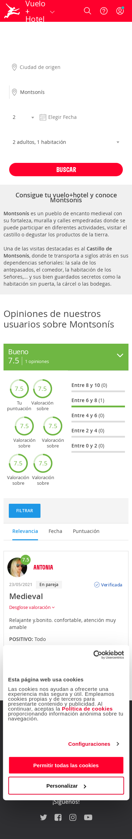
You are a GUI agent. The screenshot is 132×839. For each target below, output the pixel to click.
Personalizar (66, 786)
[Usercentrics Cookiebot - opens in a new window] (94, 654)
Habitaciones (23, 130)
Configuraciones (89, 744)
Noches (17, 105)
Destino (17, 80)
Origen (16, 55)
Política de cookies (87, 708)
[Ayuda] (104, 11)
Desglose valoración (32, 607)
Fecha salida (51, 105)
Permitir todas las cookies (66, 765)
